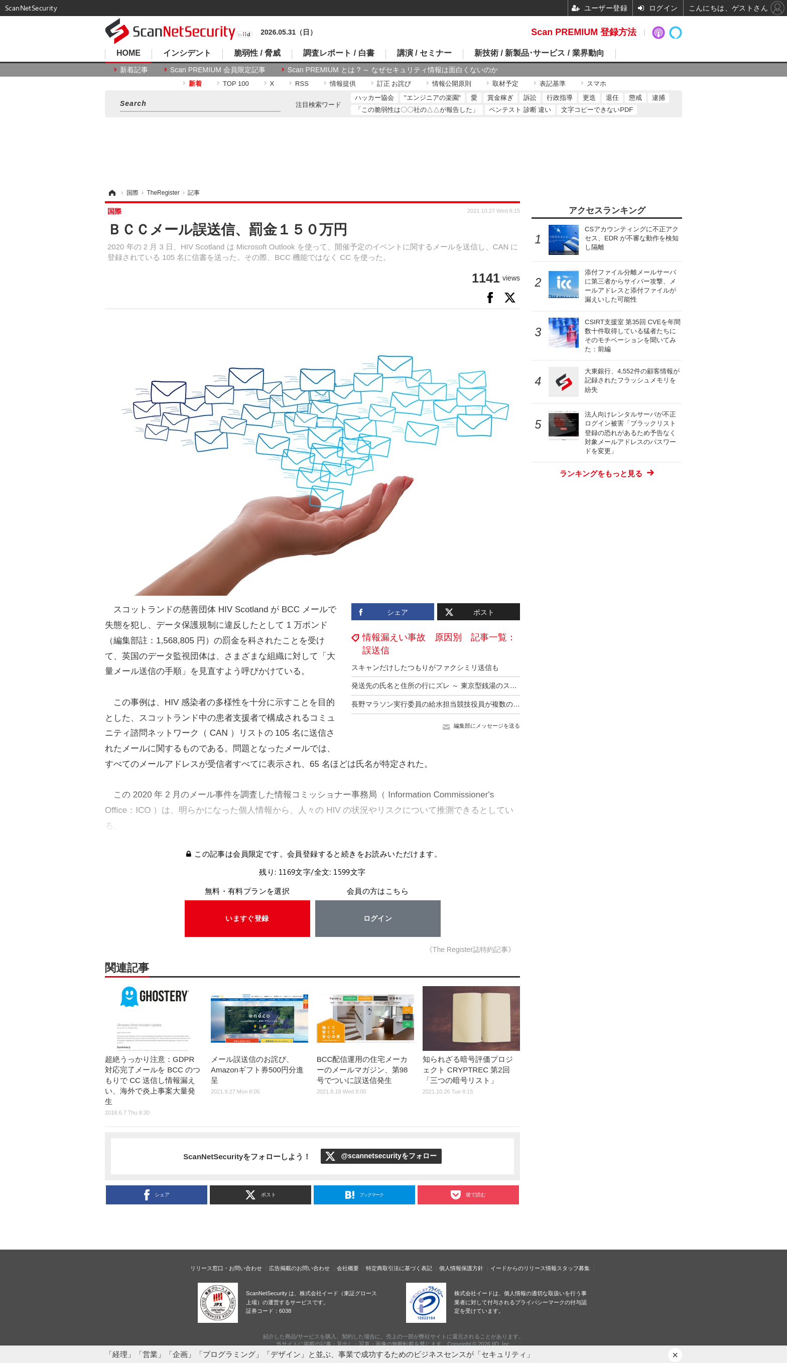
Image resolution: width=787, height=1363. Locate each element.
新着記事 (134, 70)
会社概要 (348, 1268)
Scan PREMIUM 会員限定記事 (218, 70)
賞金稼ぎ (500, 97)
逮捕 (658, 97)
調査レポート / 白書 (338, 53)
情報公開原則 (451, 83)
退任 (612, 97)
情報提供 (343, 83)
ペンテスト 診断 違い (520, 109)
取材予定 (505, 83)
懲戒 (635, 97)
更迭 (589, 97)
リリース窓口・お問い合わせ (226, 1268)
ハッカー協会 (374, 97)
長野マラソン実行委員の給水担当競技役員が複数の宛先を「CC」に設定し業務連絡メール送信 (500, 704)
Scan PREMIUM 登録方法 (583, 32)
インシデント (187, 53)
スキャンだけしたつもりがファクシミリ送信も (425, 667)
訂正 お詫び (394, 83)
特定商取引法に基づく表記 (399, 1268)
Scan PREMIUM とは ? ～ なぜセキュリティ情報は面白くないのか (393, 70)
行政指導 (560, 97)
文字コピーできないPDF (597, 109)
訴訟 (530, 97)
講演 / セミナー (424, 53)
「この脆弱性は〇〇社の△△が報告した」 (417, 109)
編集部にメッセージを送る (487, 726)
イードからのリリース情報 (523, 1268)
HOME (128, 53)
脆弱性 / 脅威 (257, 53)
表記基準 (553, 83)
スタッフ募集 (573, 1268)
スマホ (596, 83)
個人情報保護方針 (461, 1268)
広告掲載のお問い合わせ (299, 1268)
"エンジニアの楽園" (432, 97)
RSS (302, 83)
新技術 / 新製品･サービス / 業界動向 (539, 53)
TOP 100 (236, 83)
